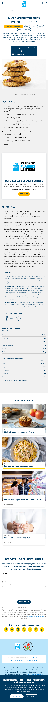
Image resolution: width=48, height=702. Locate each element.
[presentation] (24, 593)
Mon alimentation (32, 660)
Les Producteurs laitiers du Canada (24, 4)
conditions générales (23, 691)
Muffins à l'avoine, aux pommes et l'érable (19, 432)
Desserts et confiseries (24, 29)
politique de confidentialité (35, 616)
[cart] (42, 3)
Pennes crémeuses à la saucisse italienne (19, 466)
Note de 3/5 (16, 22)
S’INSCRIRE (24, 194)
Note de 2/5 (14, 22)
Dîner (33, 26)
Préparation (24, 94)
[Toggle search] (46, 3)
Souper (27, 26)
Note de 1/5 (12, 22)
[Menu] (2, 3)
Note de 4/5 (19, 22)
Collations (40, 26)
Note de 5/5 (21, 22)
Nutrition (32, 94)
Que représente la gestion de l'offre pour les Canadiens (23, 499)
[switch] (24, 52)
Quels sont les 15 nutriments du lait (17, 538)
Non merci (31, 696)
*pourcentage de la (14, 380)
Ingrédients (16, 94)
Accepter (16, 696)
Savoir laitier (37, 658)
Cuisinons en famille (16, 660)
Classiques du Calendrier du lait (14, 26)
